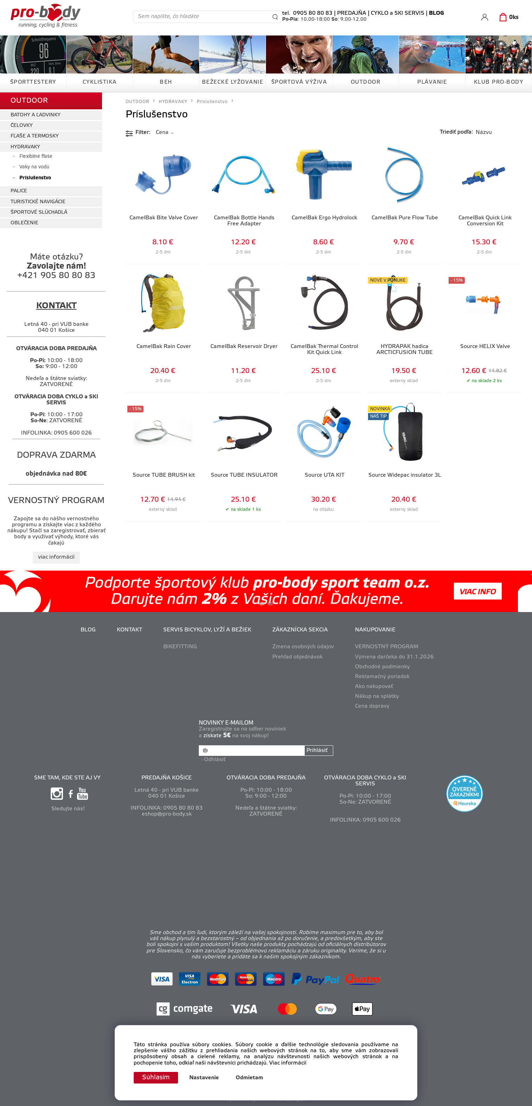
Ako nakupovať (374, 686)
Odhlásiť (215, 759)
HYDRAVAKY (25, 147)
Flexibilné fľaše (35, 156)
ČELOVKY (22, 125)
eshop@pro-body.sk (167, 814)
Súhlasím (156, 1077)
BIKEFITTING (180, 646)
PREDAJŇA (351, 13)
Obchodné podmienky (382, 666)
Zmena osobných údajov (303, 646)
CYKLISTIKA (100, 82)
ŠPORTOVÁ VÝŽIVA (299, 82)
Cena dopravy (372, 706)
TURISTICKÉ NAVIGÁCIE (38, 202)
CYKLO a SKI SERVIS (397, 13)
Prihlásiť (317, 750)
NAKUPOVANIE (375, 630)
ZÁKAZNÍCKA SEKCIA (300, 630)
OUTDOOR (366, 82)
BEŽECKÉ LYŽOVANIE (233, 82)
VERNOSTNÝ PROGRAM (386, 646)
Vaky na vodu (34, 167)
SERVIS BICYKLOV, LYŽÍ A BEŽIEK (207, 630)
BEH (166, 82)
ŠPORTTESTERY (33, 82)
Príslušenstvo (35, 178)
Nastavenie (204, 1077)
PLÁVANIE (432, 82)
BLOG (88, 630)
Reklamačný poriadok (382, 676)
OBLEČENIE (24, 223)
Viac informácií (287, 1063)
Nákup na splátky (377, 696)
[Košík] (507, 18)
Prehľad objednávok (297, 657)
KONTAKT (129, 630)
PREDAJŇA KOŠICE (166, 778)
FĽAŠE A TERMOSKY (35, 136)
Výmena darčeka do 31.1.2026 (394, 657)
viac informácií (56, 557)
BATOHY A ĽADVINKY (36, 115)
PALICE (19, 191)
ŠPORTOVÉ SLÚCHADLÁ (39, 212)
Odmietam (249, 1077)
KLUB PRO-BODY (499, 82)
